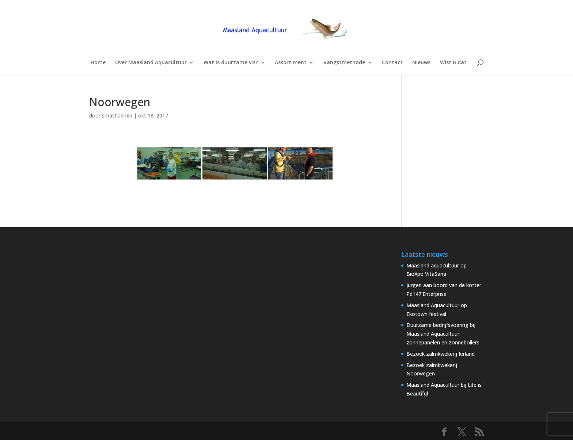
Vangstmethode (344, 63)
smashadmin (117, 115)
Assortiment (291, 63)
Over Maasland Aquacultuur (151, 63)
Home (98, 63)
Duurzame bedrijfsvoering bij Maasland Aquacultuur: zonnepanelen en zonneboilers (442, 333)
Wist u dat (453, 63)
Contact (392, 63)
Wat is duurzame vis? (231, 63)
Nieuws (421, 63)
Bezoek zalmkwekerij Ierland (440, 353)
